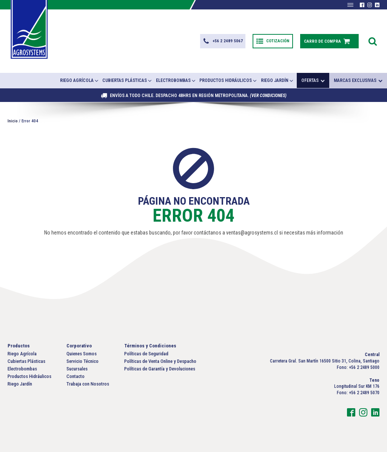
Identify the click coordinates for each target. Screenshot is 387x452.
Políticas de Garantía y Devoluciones (159, 369)
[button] (222, 41)
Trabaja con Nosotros (87, 384)
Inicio (13, 121)
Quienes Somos (81, 353)
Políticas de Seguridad (146, 353)
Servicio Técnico (82, 361)
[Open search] (372, 41)
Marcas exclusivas (358, 80)
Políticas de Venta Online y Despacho (160, 361)
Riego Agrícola (79, 80)
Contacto (75, 376)
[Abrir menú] (350, 4)
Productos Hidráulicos (228, 80)
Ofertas (313, 80)
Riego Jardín (277, 80)
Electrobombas (176, 80)
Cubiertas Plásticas (127, 80)
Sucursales (77, 369)
